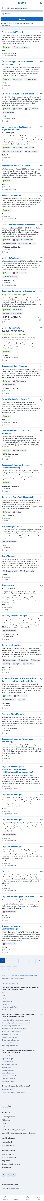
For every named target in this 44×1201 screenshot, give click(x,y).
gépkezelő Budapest (8, 1078)
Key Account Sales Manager (14, 366)
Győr (3, 996)
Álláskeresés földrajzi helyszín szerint (14, 1092)
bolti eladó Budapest (8, 1056)
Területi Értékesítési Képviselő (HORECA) (15, 432)
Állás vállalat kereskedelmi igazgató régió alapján (19, 1133)
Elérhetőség (6, 1120)
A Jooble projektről (8, 1117)
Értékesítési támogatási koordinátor (18, 225)
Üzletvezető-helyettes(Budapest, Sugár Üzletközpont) (17, 128)
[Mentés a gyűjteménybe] (41, 32)
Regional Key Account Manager (16, 166)
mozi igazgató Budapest (9, 1037)
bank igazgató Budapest (9, 1043)
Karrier (4, 1123)
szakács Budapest (8, 1061)
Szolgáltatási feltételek (10, 1184)
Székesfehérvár (7, 1001)
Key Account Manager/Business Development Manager (16, 466)
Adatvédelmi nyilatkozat (10, 1189)
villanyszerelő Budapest (9, 1064)
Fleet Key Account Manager (14, 616)
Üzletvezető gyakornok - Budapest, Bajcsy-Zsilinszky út (17, 63)
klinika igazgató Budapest (10, 1034)
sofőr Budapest (7, 1067)
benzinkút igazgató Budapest (11, 1031)
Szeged (4, 998)
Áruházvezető (8, 585)
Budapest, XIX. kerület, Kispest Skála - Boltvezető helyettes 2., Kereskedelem (19, 679)
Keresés (22, 19)
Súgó (3, 1127)
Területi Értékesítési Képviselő (15, 399)
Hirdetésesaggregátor (9, 1145)
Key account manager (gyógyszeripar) (19, 291)
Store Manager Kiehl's (12, 527)
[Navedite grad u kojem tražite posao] (22, 13)
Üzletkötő (6, 872)
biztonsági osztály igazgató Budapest (14, 1028)
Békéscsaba (6, 1004)
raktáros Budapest (8, 1073)
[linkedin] (13, 1175)
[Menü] (3, 3)
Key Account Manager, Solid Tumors (18, 897)
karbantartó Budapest (9, 1076)
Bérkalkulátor (6, 1167)
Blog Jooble (6, 1161)
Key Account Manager (12, 195)
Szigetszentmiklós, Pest (9, 1007)
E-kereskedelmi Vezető (12, 32)
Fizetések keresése (9, 1157)
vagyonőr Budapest (8, 1059)
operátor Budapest (8, 1070)
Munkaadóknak (7, 1142)
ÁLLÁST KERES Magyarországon (13, 1130)
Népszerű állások (7, 1089)
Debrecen (5, 993)
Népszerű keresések (10, 983)
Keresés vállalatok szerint (11, 1164)
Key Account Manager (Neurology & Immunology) (18, 740)
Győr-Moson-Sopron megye (10, 1010)
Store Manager (8, 556)
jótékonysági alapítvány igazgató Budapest (16, 1023)
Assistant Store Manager (13, 714)
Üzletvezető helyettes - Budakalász (18, 94)
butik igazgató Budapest (10, 1046)
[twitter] (9, 1175)
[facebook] (4, 1175)
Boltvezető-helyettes (11, 645)
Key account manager (11, 847)
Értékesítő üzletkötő (11, 328)
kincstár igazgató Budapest (11, 1026)
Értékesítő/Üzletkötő (11, 258)
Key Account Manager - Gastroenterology (12, 927)
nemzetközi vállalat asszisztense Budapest (16, 1020)
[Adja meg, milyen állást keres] (22, 8)
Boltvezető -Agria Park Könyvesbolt (18, 497)
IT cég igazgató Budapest (10, 1040)
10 (15, 969)
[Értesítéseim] (41, 3)
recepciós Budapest (8, 1081)
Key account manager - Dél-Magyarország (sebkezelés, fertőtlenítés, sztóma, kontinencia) (17, 769)
